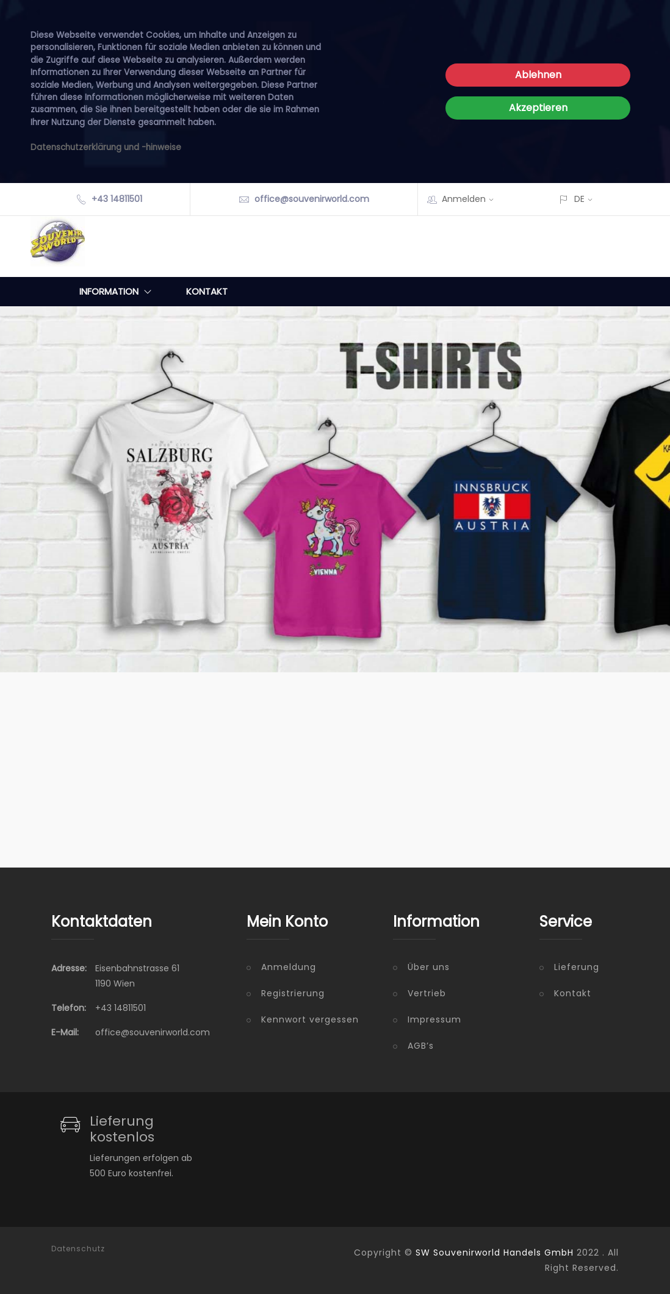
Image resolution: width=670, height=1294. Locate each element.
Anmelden (472, 199)
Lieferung (576, 967)
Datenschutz (78, 1249)
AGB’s (421, 1046)
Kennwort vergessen (310, 1019)
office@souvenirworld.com (311, 199)
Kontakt (207, 291)
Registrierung (293, 993)
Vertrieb (427, 993)
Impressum (434, 1019)
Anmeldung (288, 967)
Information (118, 291)
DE (579, 199)
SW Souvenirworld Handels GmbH (495, 1252)
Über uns (429, 967)
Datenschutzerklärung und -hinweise (106, 147)
